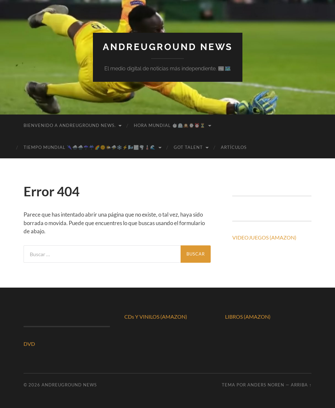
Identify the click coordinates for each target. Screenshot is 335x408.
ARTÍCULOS (234, 147)
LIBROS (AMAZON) (248, 316)
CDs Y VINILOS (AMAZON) (155, 316)
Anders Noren (265, 384)
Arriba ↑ (301, 384)
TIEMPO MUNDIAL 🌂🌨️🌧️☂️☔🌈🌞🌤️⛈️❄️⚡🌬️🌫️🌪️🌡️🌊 (90, 147)
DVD (29, 344)
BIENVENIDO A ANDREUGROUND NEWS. (70, 125)
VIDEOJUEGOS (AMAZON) (264, 237)
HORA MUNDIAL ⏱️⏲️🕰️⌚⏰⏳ (169, 125)
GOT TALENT (188, 147)
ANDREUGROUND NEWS (168, 47)
